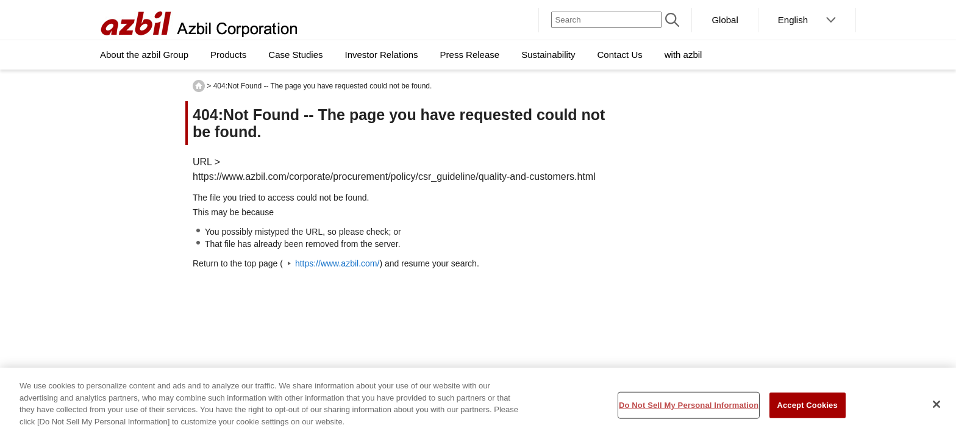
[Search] (606, 20)
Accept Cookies (807, 408)
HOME (199, 86)
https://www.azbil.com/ (337, 263)
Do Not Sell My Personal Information (688, 408)
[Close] (936, 407)
